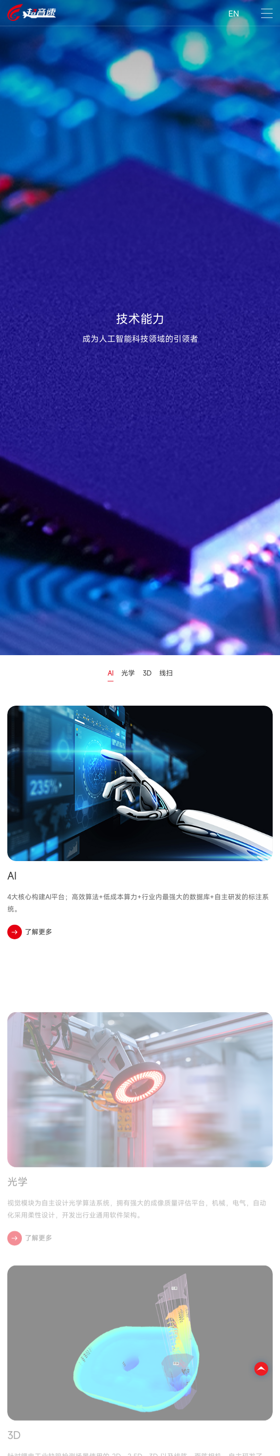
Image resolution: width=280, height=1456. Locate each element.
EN (233, 13)
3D (147, 672)
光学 (128, 672)
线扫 (166, 672)
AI (110, 672)
